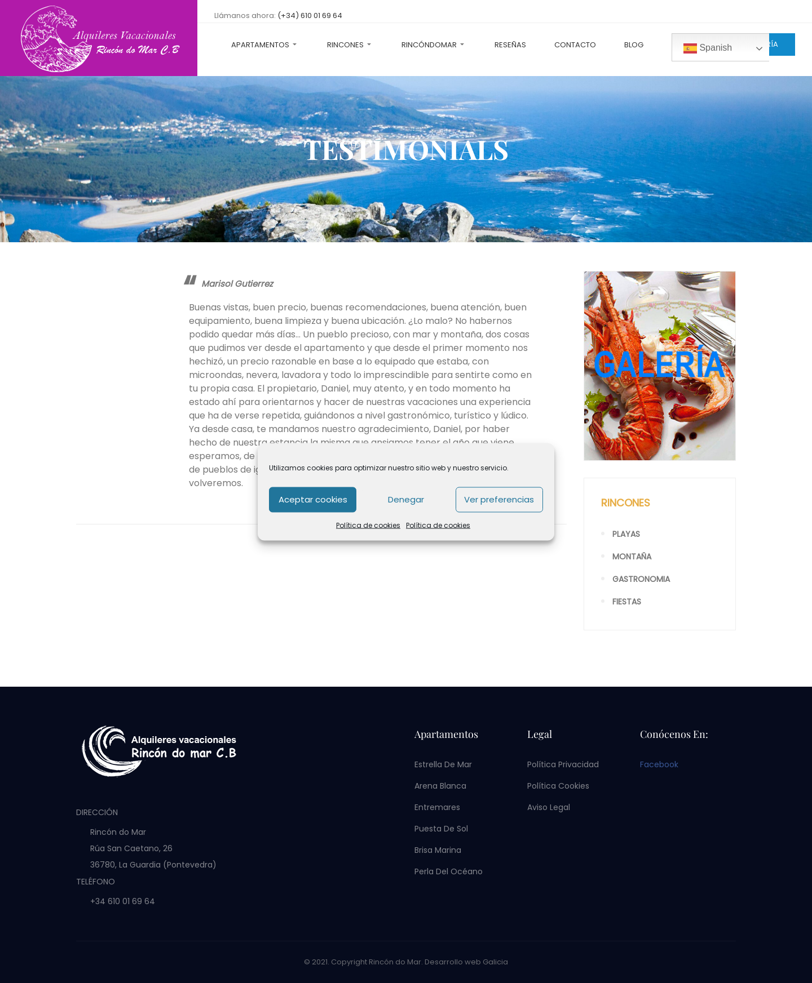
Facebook (659, 764)
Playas (626, 534)
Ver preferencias (499, 499)
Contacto (575, 44)
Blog (633, 44)
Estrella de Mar (443, 764)
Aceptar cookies (313, 499)
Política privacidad (563, 764)
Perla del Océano (448, 871)
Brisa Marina (437, 850)
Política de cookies (368, 525)
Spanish (707, 48)
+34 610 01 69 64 (122, 901)
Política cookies (558, 785)
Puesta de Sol (441, 828)
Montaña (631, 556)
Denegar (406, 499)
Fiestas (626, 601)
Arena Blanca (440, 785)
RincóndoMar (429, 44)
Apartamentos (260, 44)
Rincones (345, 44)
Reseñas (510, 44)
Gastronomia (641, 579)
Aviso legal (548, 807)
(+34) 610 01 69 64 (309, 15)
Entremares (437, 807)
